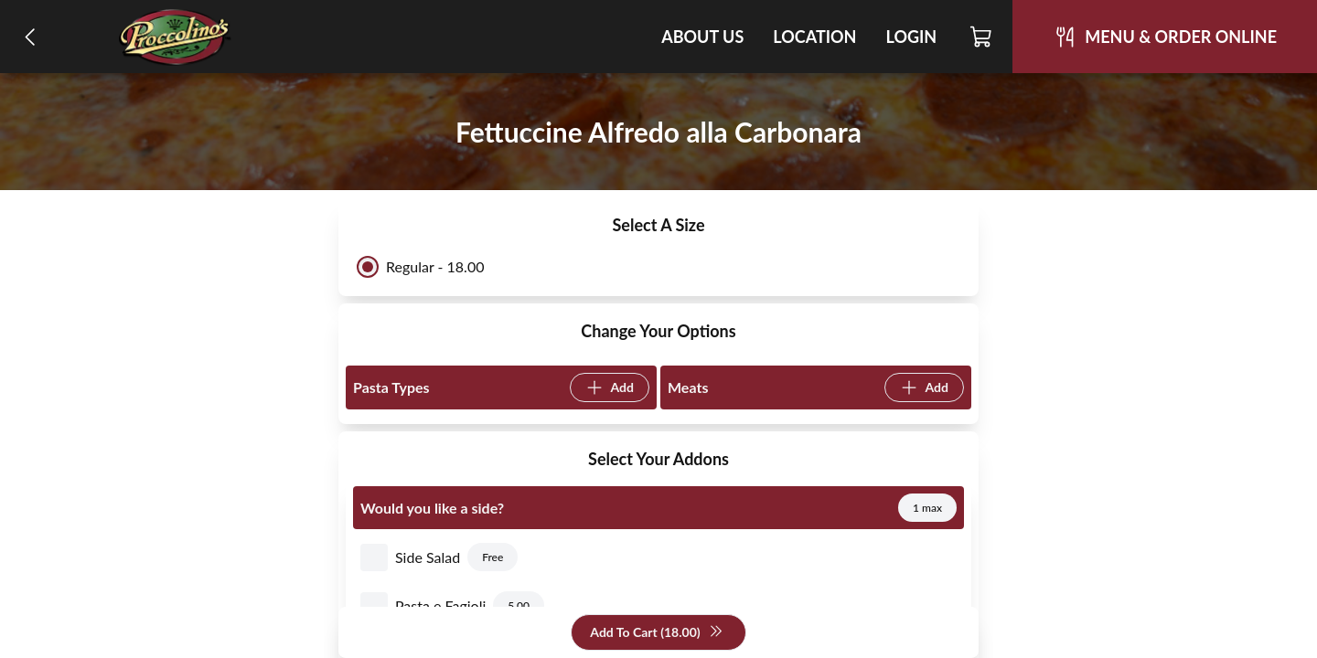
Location (814, 37)
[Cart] (981, 36)
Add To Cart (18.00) (656, 632)
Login (911, 37)
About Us (702, 37)
